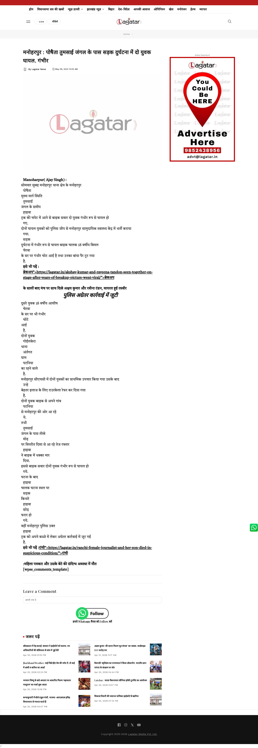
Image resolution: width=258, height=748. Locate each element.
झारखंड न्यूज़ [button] (95, 9)
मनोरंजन (181, 9)
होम (31, 9)
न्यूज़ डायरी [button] (75, 9)
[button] (28, 22)
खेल (171, 9)
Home (126, 34)
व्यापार (203, 9)
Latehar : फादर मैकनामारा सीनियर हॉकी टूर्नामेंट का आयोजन (120, 680)
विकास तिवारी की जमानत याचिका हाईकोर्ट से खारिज (116, 696)
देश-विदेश (123, 9)
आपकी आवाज (141, 9)
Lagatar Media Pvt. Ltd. (142, 734)
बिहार (111, 9)
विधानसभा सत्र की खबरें (50, 9)
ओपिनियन (159, 9)
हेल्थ (192, 9)
